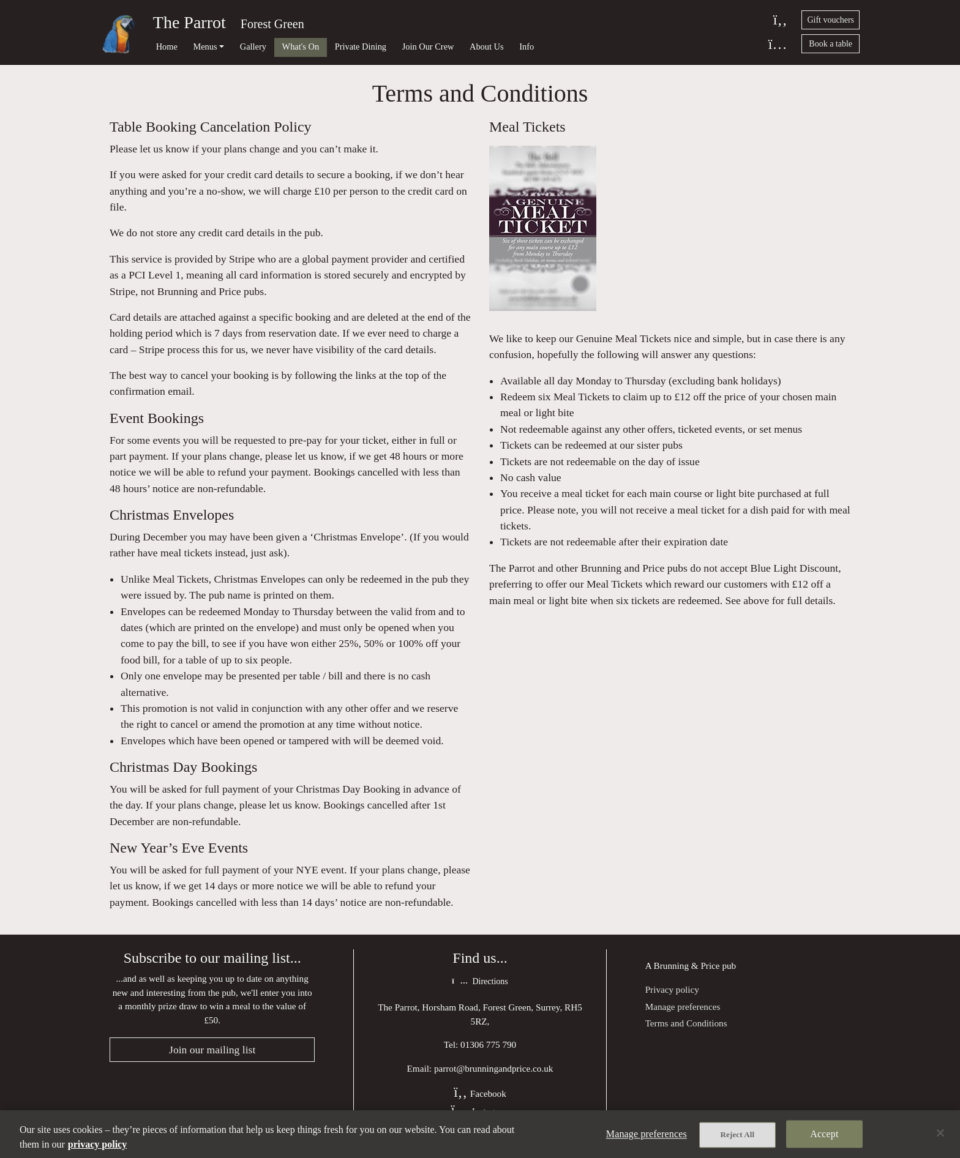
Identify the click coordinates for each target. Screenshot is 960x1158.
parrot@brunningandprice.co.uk (493, 1068)
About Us (487, 46)
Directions (480, 981)
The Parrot (189, 22)
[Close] (940, 1132)
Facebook (480, 1093)
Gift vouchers (830, 19)
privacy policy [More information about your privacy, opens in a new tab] (97, 1144)
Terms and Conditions (686, 1023)
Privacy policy (672, 989)
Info (526, 46)
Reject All (738, 1134)
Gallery (253, 46)
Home (167, 46)
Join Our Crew (428, 46)
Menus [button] (205, 46)
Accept (824, 1134)
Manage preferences (683, 1006)
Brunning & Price (687, 965)
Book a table (830, 43)
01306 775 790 (488, 1044)
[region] (480, 1134)
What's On (301, 46)
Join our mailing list (212, 1050)
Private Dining (360, 46)
